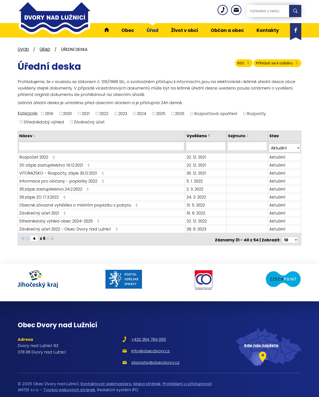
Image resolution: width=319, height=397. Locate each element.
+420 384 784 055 (133, 331)
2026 (179, 113)
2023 (122, 113)
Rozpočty (256, 113)
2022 (103, 113)
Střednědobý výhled (44, 122)
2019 (49, 113)
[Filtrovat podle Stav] (284, 146)
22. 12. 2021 (197, 155)
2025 (160, 113)
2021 (86, 113)
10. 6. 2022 (196, 211)
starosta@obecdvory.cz (140, 354)
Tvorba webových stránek (69, 381)
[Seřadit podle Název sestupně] (34, 136)
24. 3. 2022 (197, 195)
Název (25, 136)
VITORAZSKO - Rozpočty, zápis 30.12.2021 (62, 171)
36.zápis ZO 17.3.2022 (43, 195)
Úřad (45, 49)
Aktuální (278, 155)
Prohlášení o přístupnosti (187, 375)
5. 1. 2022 (195, 179)
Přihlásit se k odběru (274, 65)
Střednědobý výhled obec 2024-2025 (60, 219)
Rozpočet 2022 (37, 155)
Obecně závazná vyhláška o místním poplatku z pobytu (79, 203)
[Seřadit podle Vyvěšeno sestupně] (210, 136)
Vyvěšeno (197, 136)
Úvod (23, 49)
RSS (235, 65)
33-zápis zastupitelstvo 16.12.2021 (55, 163)
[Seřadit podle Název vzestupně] (34, 135)
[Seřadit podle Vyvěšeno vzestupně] (210, 135)
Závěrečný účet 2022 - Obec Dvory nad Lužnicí (69, 227)
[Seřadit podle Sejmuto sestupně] (248, 136)
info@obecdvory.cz (135, 342)
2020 (67, 113)
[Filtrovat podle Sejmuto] (247, 146)
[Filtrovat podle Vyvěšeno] (206, 146)
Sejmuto (237, 136)
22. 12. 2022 (197, 219)
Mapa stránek (147, 375)
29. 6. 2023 (197, 227)
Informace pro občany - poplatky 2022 (62, 179)
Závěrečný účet (89, 122)
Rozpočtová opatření (215, 113)
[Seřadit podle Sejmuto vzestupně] (248, 135)
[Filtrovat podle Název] (102, 146)
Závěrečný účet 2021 (43, 211)
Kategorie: (28, 113)
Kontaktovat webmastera (106, 375)
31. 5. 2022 (196, 203)
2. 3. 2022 (195, 187)
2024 (141, 113)
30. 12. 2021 (197, 171)
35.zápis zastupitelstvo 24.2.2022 (54, 187)
